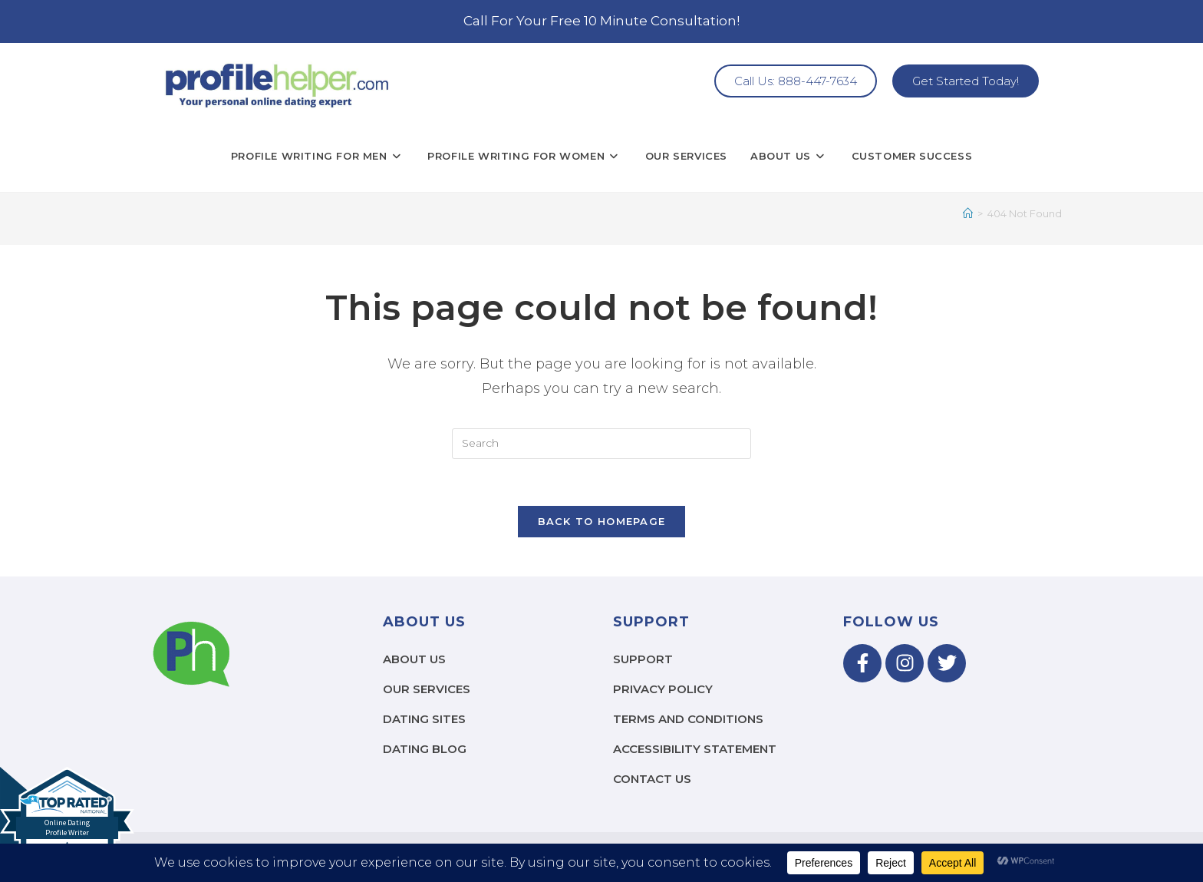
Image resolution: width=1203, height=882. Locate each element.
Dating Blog (424, 749)
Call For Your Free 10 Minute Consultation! (601, 20)
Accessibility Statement (694, 749)
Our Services (426, 689)
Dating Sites (424, 719)
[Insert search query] (601, 443)
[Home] (968, 213)
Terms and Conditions (688, 719)
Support (643, 659)
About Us (414, 659)
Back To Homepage (602, 521)
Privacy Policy (663, 689)
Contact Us (652, 778)
